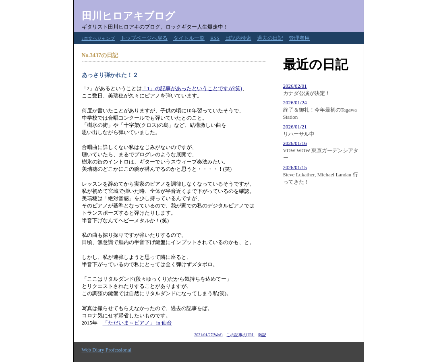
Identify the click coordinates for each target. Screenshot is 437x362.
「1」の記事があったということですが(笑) (192, 88)
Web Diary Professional (107, 350)
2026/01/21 (295, 127)
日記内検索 (238, 38)
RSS (215, 38)
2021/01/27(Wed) (208, 335)
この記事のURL (240, 335)
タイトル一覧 (189, 38)
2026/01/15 (295, 167)
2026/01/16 (295, 143)
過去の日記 (270, 38)
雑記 (262, 335)
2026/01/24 (295, 102)
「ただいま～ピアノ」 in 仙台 (137, 323)
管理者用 (299, 38)
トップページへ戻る (144, 38)
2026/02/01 (295, 86)
